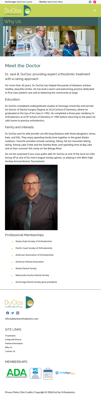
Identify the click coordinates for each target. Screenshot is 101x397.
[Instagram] (94, 2)
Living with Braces (13, 339)
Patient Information (14, 343)
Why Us (8, 347)
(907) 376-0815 (54, 2)
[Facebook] (90, 2)
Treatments (10, 335)
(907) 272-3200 (24, 2)
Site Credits (27, 392)
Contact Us (10, 351)
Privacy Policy (12, 392)
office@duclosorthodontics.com (21, 318)
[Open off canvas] (95, 10)
